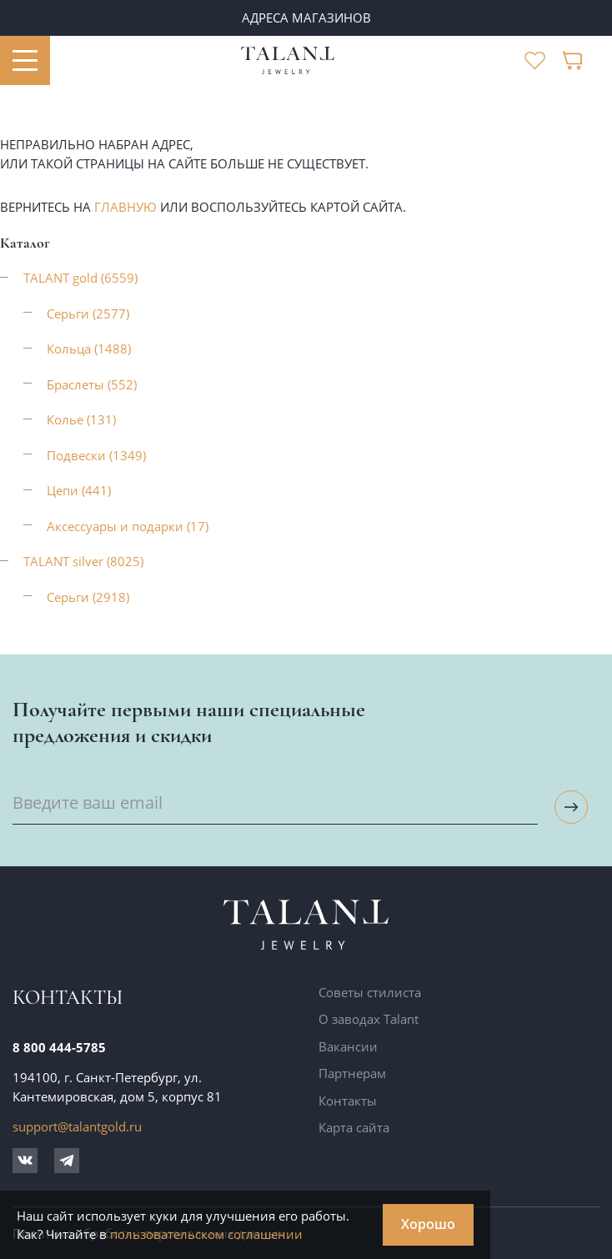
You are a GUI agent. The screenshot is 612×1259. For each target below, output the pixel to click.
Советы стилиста (370, 992)
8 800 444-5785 (59, 1047)
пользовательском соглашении (206, 1234)
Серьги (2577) (88, 313)
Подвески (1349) (96, 455)
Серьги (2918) (88, 597)
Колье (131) (81, 419)
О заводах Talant (369, 1019)
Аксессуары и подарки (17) (127, 526)
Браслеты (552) (92, 384)
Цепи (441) (79, 490)
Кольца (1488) (89, 348)
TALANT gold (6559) (80, 277)
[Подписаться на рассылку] (571, 807)
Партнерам (352, 1073)
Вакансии (348, 1046)
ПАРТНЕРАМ (306, 17)
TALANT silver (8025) (83, 561)
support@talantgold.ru (77, 1126)
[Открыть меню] (25, 61)
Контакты (348, 1100)
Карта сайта (354, 1127)
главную (125, 206)
